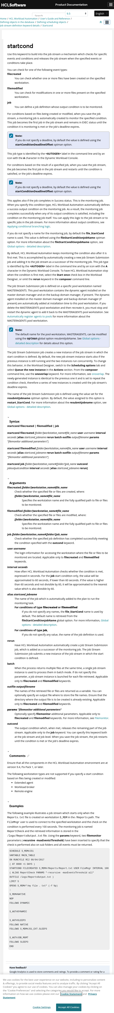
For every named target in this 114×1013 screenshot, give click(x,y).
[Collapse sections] (101, 22)
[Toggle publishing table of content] (107, 22)
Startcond (47, 25)
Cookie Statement (71, 995)
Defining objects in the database (17, 22)
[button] (58, 417)
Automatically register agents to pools (29, 316)
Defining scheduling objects (51, 22)
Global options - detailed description (28, 246)
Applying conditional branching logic (28, 226)
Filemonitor (101, 718)
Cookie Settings (42, 1008)
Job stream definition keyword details (20, 25)
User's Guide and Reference (55, 18)
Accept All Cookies (68, 1008)
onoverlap (98, 374)
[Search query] (51, 16)
